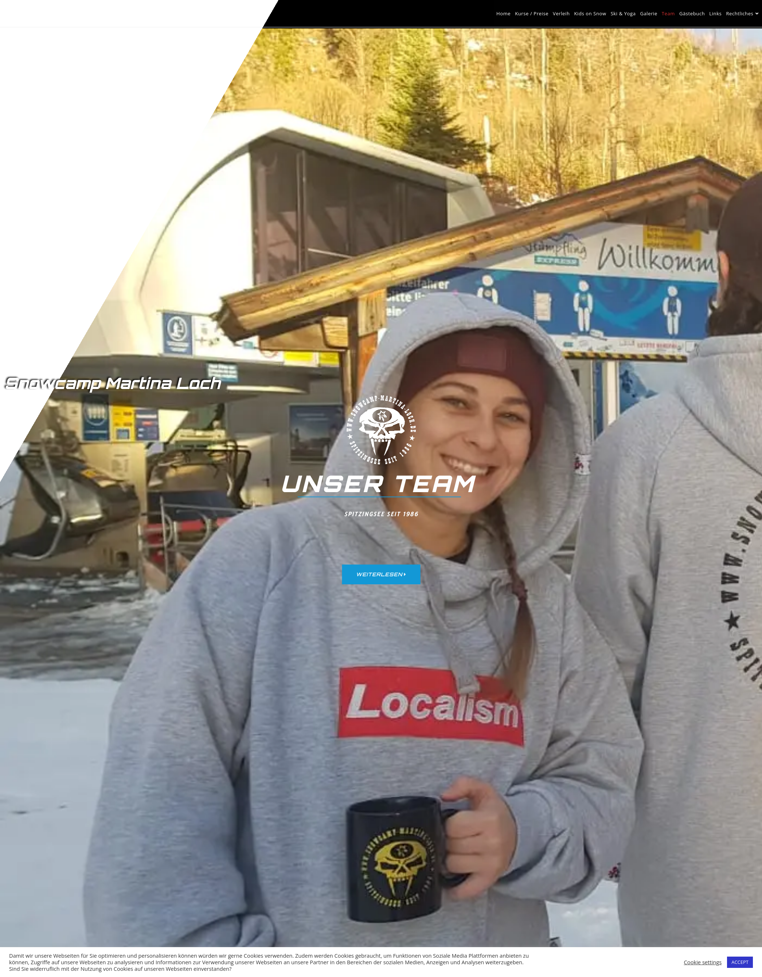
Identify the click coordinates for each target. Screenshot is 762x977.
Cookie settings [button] (703, 962)
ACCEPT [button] (740, 962)
